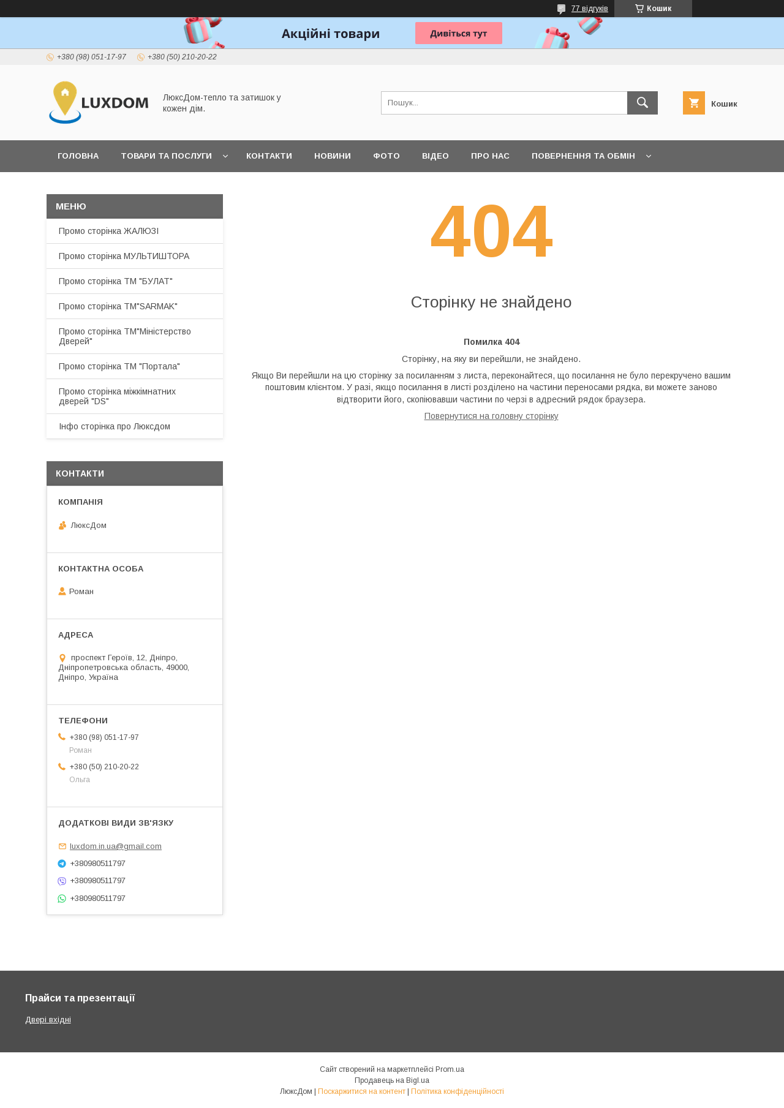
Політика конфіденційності (457, 1091)
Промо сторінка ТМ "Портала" (119, 366)
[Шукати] (642, 103)
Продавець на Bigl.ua (392, 1080)
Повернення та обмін (583, 155)
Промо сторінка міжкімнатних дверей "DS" (117, 396)
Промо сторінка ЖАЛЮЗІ (109, 231)
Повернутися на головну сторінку (491, 416)
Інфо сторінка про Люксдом (114, 426)
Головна (78, 155)
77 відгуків (589, 8)
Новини (332, 155)
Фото (386, 155)
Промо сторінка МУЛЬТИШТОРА (124, 256)
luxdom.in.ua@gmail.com (116, 846)
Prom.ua (449, 1069)
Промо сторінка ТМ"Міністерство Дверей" (125, 336)
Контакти (269, 155)
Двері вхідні (48, 1019)
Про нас (490, 155)
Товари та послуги (166, 155)
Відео (435, 155)
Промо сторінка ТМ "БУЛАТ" (116, 281)
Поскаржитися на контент (361, 1091)
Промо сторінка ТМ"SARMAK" (118, 306)
